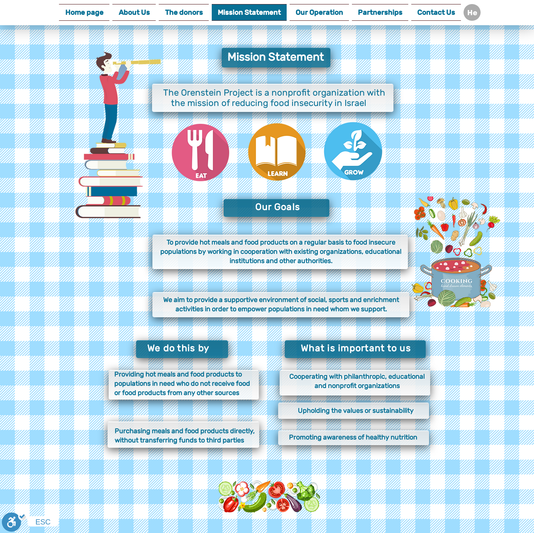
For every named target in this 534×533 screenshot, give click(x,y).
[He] (472, 12)
